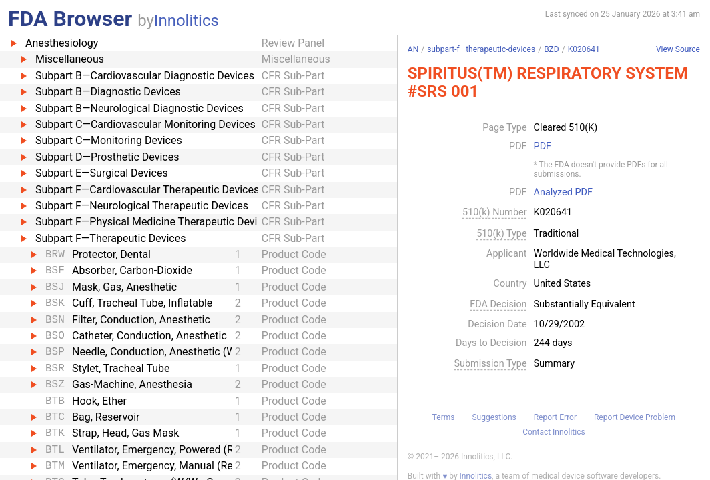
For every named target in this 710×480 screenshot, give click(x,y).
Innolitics (186, 20)
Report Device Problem (634, 417)
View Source (678, 49)
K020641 (584, 49)
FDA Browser (70, 18)
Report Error (555, 417)
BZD (551, 49)
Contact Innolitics (553, 432)
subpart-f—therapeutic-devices (481, 49)
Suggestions (494, 417)
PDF (542, 146)
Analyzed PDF (563, 192)
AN (413, 49)
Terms (443, 417)
